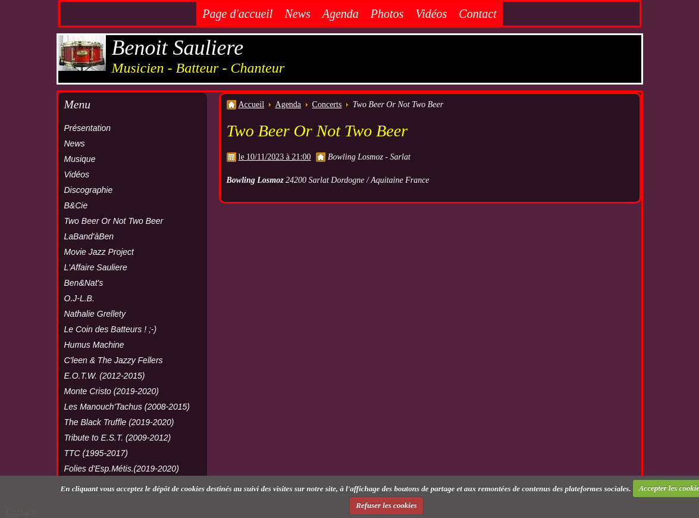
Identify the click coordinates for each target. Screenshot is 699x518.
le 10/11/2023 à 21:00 (275, 156)
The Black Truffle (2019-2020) (119, 422)
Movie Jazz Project (99, 252)
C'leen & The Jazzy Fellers (113, 360)
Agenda (340, 13)
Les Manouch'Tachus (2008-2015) (127, 406)
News (297, 13)
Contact (477, 13)
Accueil (252, 104)
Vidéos (431, 13)
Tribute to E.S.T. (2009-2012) (117, 437)
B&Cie (76, 205)
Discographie (88, 190)
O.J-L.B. (79, 298)
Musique (80, 159)
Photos (387, 13)
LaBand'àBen (89, 236)
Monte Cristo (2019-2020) (111, 391)
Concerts (327, 104)
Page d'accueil (237, 13)
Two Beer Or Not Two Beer (114, 221)
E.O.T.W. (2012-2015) (104, 375)
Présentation (87, 128)
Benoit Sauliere (178, 48)
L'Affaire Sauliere (95, 267)
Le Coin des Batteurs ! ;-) (110, 329)
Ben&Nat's (84, 283)
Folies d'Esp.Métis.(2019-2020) (121, 468)
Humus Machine (94, 345)
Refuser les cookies (386, 505)
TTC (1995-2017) (96, 453)
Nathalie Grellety (95, 314)
